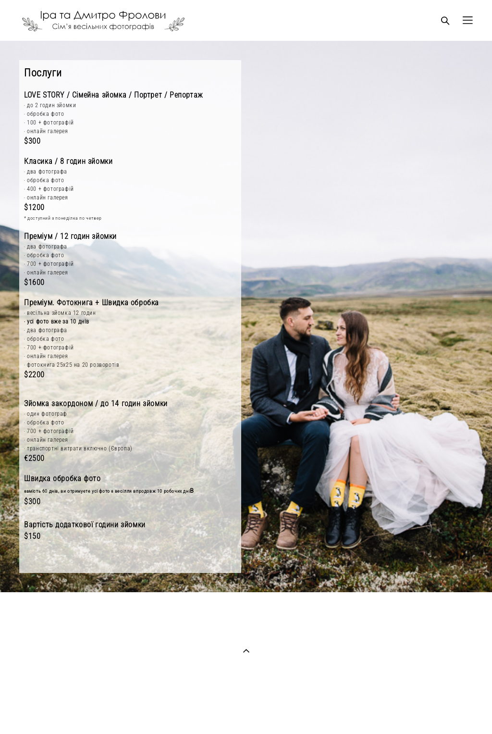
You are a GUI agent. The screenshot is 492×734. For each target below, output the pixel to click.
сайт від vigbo (246, 711)
